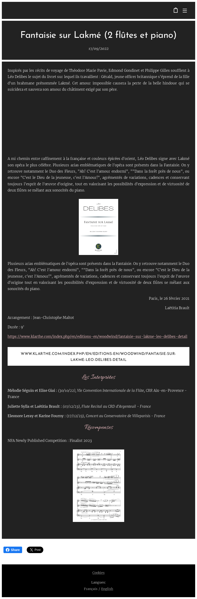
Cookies (98, 573)
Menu (185, 10)
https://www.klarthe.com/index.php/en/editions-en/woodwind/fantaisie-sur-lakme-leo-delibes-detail (97, 336)
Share (13, 550)
